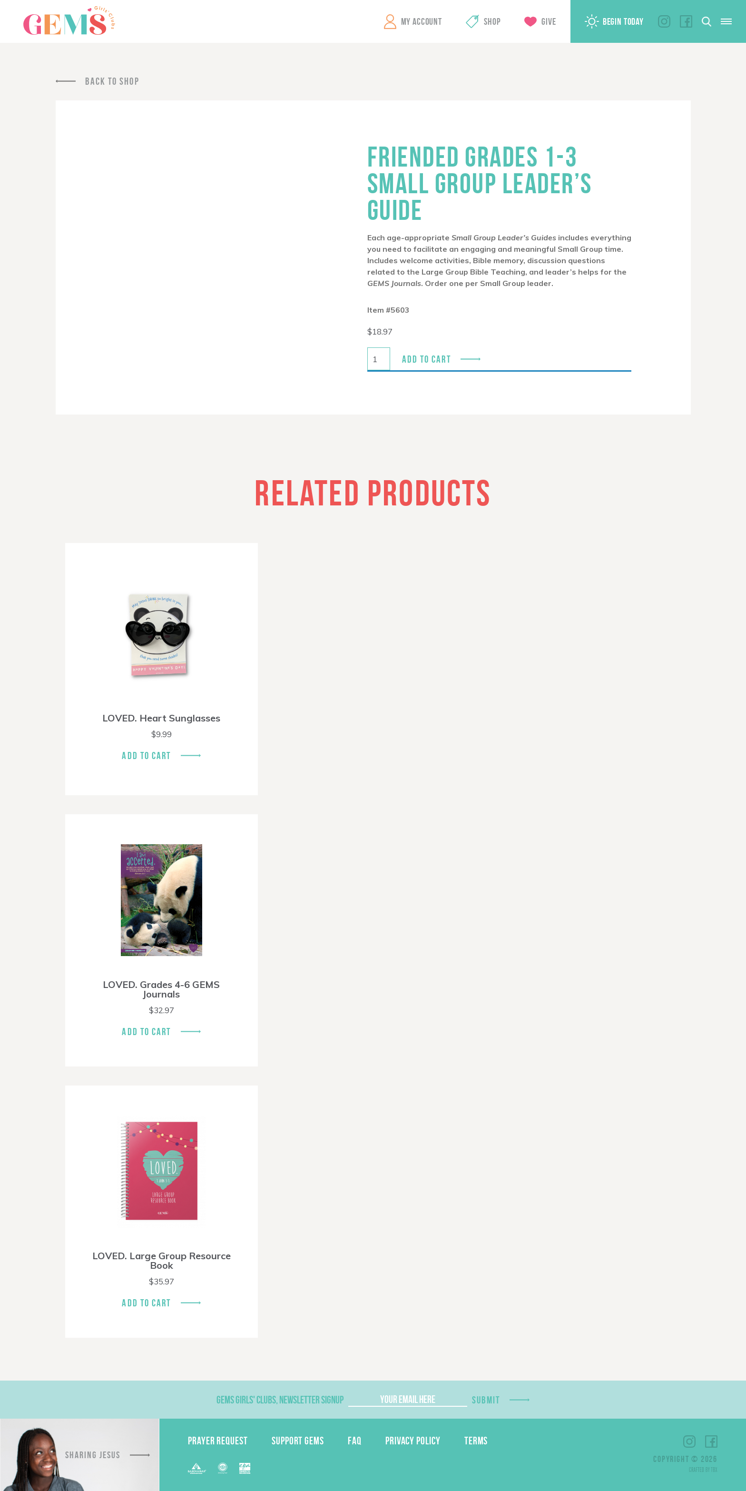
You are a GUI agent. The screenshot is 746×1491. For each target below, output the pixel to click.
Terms (476, 1440)
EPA (244, 1468)
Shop (492, 21)
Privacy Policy (413, 1440)
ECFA (222, 1468)
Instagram (664, 21)
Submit (486, 1400)
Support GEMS (298, 1440)
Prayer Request (218, 1440)
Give (548, 21)
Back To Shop (112, 81)
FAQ (355, 1440)
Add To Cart (146, 755)
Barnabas (197, 1468)
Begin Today (623, 21)
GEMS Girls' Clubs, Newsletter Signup (280, 1399)
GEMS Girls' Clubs (69, 20)
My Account (421, 21)
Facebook (686, 21)
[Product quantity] (378, 358)
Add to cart (426, 359)
